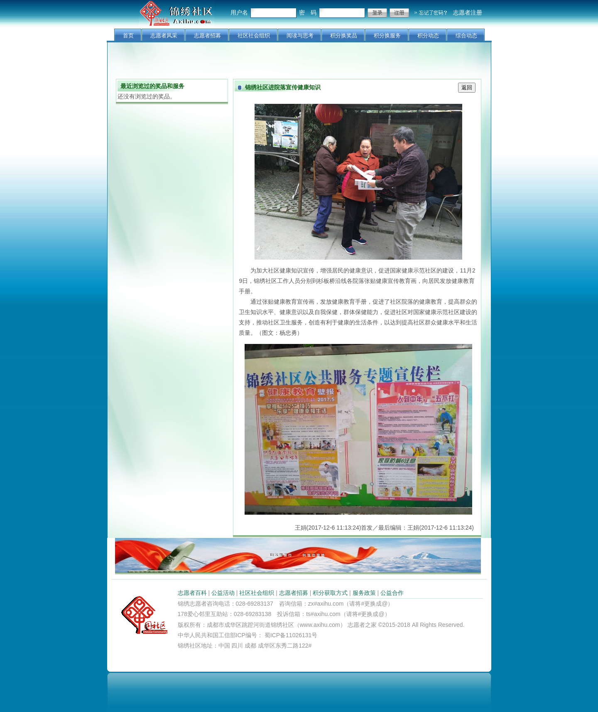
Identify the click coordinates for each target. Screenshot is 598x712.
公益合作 (392, 592)
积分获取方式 (330, 592)
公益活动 (223, 592)
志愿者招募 (293, 592)
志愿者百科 (192, 592)
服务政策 (364, 592)
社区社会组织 (256, 592)
